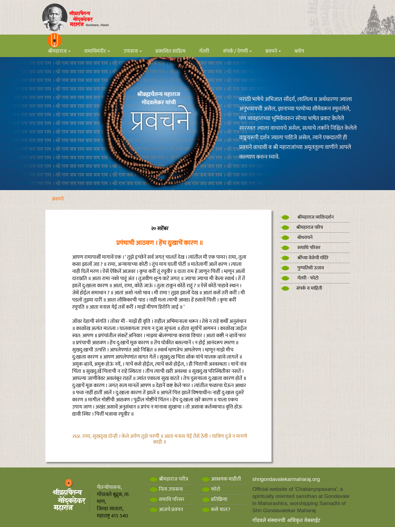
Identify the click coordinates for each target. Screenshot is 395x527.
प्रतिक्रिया (213, 499)
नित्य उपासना (165, 489)
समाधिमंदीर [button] (97, 51)
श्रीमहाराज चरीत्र (168, 479)
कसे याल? (215, 509)
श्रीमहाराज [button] (59, 51)
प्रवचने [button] (273, 51)
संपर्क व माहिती (301, 288)
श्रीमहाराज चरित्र (301, 227)
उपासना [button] (132, 51)
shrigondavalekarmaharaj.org (286, 479)
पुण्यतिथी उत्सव (302, 268)
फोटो (210, 489)
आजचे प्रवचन (165, 509)
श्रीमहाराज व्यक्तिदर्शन (307, 217)
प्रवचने (58, 199)
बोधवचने (296, 237)
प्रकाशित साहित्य (170, 51)
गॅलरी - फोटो (299, 278)
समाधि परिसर (300, 248)
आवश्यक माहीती (220, 479)
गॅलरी (204, 51)
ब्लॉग (299, 51)
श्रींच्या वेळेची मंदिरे (304, 258)
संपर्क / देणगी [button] (237, 51)
